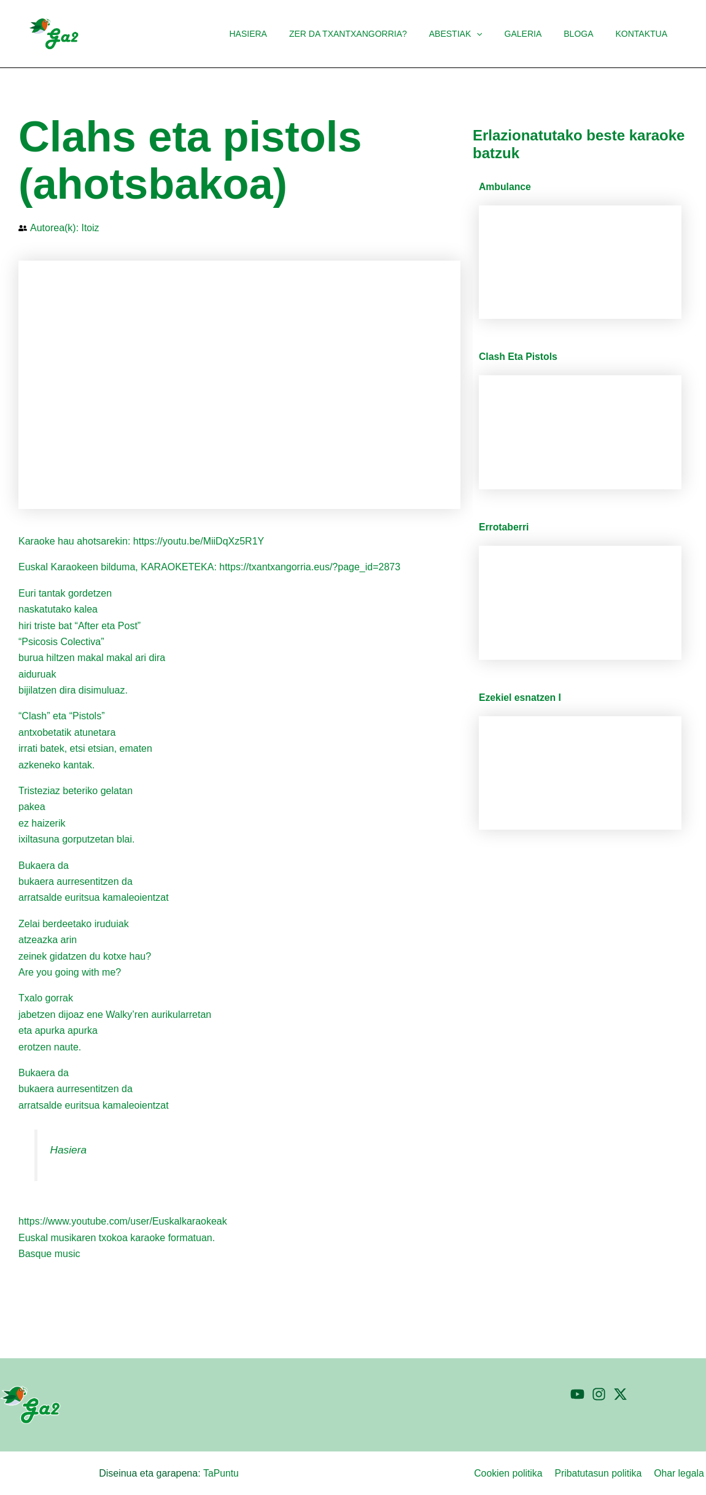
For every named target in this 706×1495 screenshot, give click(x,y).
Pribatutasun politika (601, 1473)
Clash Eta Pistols (519, 356)
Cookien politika (512, 1473)
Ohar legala (680, 1473)
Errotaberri (504, 527)
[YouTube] (577, 1394)
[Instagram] (599, 1394)
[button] (493, 33)
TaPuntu (221, 1473)
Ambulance (505, 187)
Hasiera (68, 1150)
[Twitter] (620, 1394)
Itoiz (90, 228)
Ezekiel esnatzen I (520, 697)
